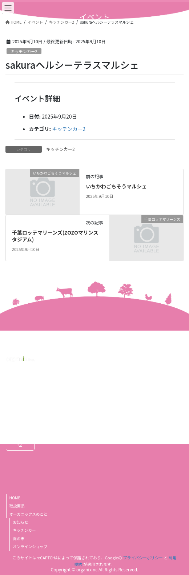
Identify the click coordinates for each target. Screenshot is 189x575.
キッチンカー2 (24, 51)
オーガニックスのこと (28, 514)
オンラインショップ (30, 546)
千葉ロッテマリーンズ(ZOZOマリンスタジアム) (55, 236)
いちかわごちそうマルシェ (116, 186)
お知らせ (20, 522)
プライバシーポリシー (143, 557)
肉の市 (19, 538)
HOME (14, 497)
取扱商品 (17, 505)
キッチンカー (24, 530)
